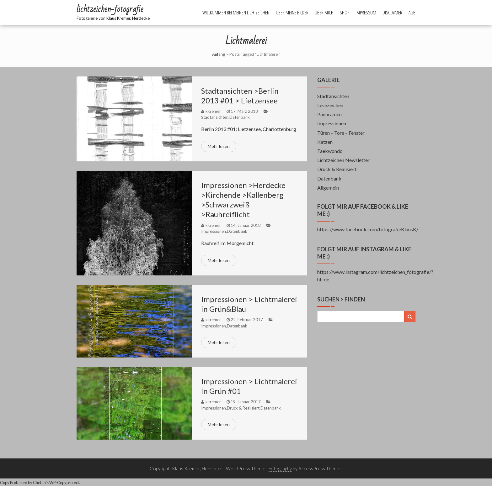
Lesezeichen (330, 105)
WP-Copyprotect (64, 482)
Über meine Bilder (292, 12)
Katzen (325, 142)
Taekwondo (330, 151)
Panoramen (329, 114)
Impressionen (213, 231)
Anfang (218, 54)
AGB (412, 12)
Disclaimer (392, 12)
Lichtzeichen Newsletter (343, 160)
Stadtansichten (214, 117)
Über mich (324, 12)
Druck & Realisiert (243, 407)
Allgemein (328, 188)
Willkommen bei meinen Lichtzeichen (236, 12)
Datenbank (239, 117)
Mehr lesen (219, 146)
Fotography (280, 468)
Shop (344, 12)
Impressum (366, 12)
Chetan (39, 482)
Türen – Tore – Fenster (341, 133)
